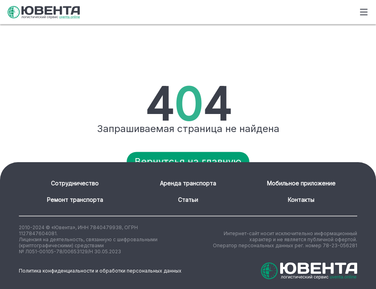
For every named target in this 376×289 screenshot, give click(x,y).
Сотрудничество (75, 183)
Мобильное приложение (301, 183)
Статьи (188, 199)
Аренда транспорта (188, 183)
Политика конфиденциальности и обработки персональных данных (100, 271)
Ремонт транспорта (75, 199)
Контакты (301, 199)
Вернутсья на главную (188, 161)
